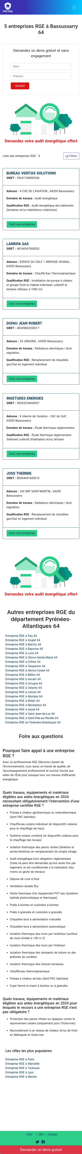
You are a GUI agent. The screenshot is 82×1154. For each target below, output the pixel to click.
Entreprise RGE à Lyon (19, 1072)
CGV (41, 1134)
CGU (29, 1134)
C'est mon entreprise (22, 224)
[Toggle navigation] (74, 7)
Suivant (20, 85)
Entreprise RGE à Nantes (21, 1076)
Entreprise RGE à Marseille (22, 1063)
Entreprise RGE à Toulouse (22, 1068)
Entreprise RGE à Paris (19, 1059)
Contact (53, 1134)
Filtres (71, 156)
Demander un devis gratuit (41, 1150)
